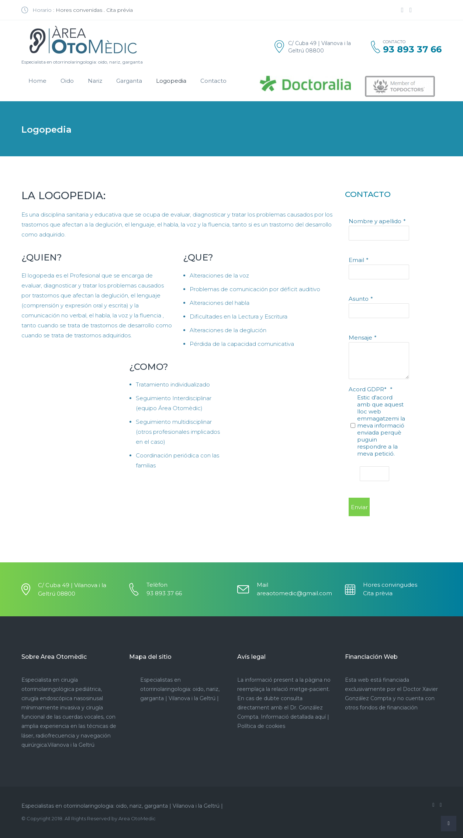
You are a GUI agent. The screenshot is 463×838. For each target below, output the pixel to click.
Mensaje (360, 337)
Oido (67, 80)
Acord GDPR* (368, 389)
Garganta (129, 80)
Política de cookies (261, 726)
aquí (320, 716)
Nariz (95, 80)
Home (37, 80)
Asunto (359, 298)
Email (356, 259)
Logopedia (171, 80)
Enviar (359, 507)
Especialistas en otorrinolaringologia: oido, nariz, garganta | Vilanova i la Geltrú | (180, 689)
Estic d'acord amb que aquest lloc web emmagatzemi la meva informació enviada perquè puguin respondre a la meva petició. (381, 425)
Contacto (213, 80)
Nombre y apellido (375, 221)
